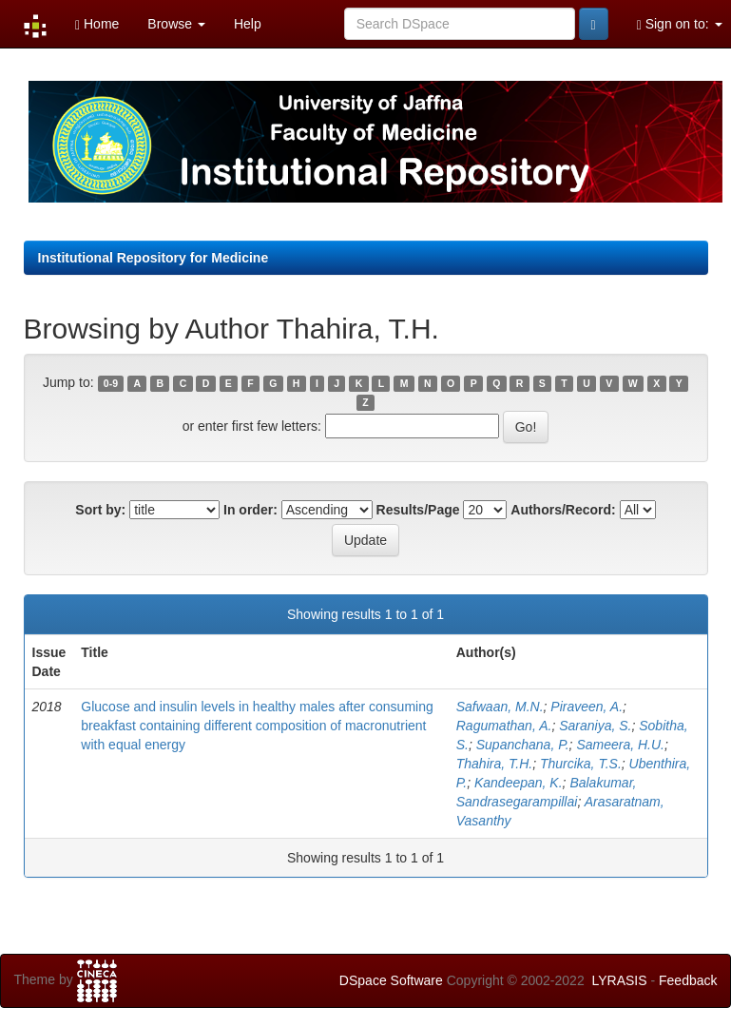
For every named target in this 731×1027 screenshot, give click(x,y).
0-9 (111, 383)
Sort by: (100, 509)
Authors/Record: (562, 509)
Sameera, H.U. (620, 744)
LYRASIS (618, 980)
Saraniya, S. (595, 725)
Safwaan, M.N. (500, 706)
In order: (250, 509)
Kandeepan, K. (518, 782)
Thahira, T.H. (494, 763)
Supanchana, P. (522, 744)
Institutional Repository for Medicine (153, 257)
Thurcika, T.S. (581, 763)
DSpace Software (391, 980)
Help (247, 23)
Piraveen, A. (586, 706)
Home (97, 24)
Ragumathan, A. (504, 725)
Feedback (688, 980)
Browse (176, 23)
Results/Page (418, 509)
